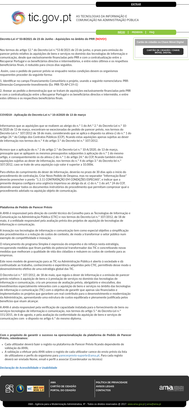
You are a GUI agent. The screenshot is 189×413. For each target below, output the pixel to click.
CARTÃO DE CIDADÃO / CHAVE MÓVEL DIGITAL (163, 51)
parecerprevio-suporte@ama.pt (79, 355)
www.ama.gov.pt (136, 404)
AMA (53, 382)
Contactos (103, 390)
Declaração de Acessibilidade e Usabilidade (28, 367)
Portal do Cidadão (63, 390)
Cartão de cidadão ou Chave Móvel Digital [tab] (160, 42)
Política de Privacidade (112, 382)
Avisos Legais (105, 386)
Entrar (136, 4)
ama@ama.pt (154, 404)
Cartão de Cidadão (63, 386)
